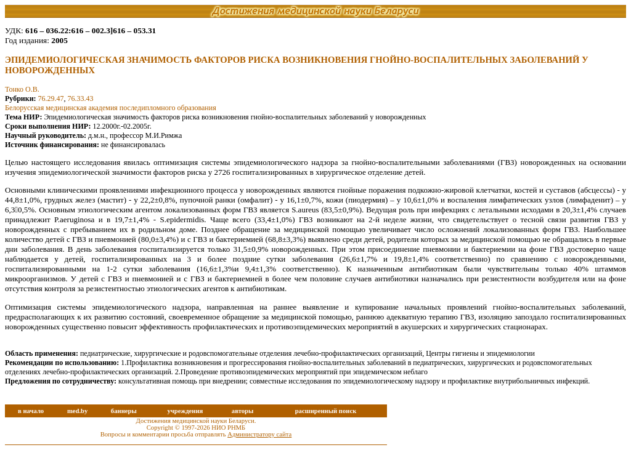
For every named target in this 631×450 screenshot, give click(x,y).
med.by (77, 411)
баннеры (124, 411)
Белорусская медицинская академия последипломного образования (110, 107)
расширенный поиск (326, 411)
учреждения (185, 411)
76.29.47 (51, 98)
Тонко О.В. (22, 89)
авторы (243, 411)
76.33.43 (81, 98)
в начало (31, 411)
